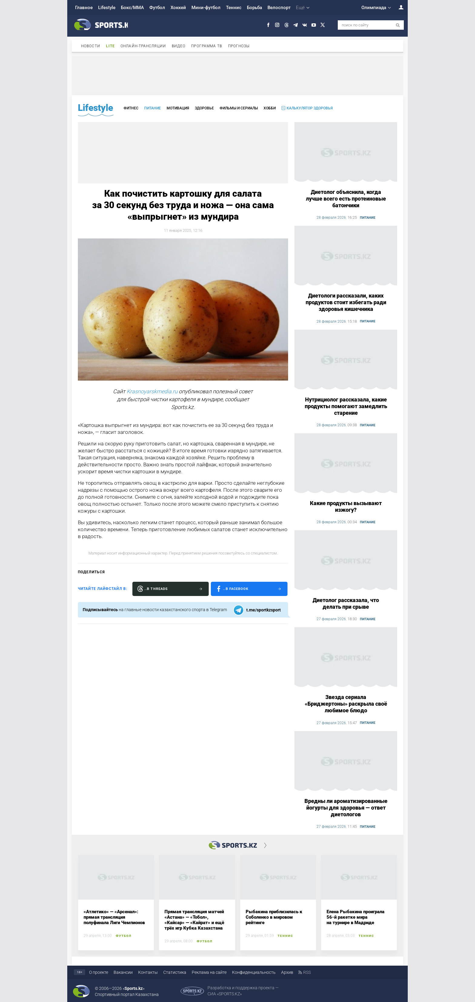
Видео (179, 46)
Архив (287, 972)
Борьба (254, 7)
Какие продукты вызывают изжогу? (346, 506)
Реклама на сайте (209, 972)
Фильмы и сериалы (239, 108)
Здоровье (204, 108)
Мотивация (178, 108)
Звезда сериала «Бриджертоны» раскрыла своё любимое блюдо (346, 704)
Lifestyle (106, 7)
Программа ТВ (206, 46)
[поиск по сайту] (398, 25)
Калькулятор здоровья (310, 108)
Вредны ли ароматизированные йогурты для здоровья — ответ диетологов (345, 807)
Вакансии (123, 972)
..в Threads (156, 589)
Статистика (174, 972)
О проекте (98, 972)
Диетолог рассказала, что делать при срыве (346, 603)
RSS (307, 972)
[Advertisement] (237, 75)
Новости (90, 46)
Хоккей (178, 7)
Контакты (148, 972)
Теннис (233, 7)
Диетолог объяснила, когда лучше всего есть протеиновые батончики (346, 198)
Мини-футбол (206, 7)
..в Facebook (235, 589)
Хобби (270, 108)
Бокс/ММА (132, 7)
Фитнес (131, 108)
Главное (84, 7)
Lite (110, 46)
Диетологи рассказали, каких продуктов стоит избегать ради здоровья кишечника (346, 302)
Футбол (157, 7)
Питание (152, 108)
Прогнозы (239, 46)
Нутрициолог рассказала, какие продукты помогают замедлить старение (346, 406)
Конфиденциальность (254, 972)
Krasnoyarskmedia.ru (152, 391)
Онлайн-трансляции (143, 46)
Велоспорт (279, 7)
